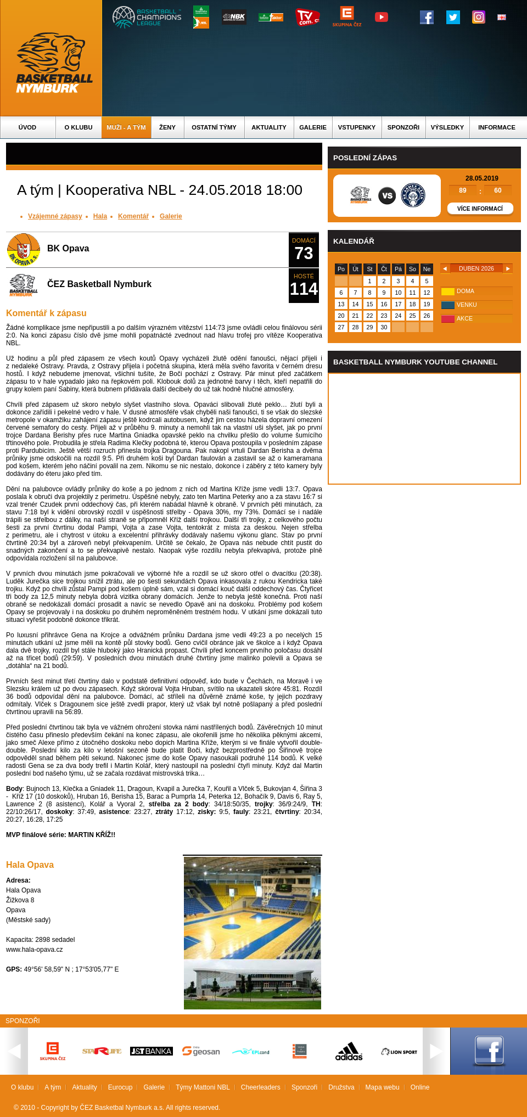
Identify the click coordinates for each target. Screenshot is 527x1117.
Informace (496, 127)
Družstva (341, 1087)
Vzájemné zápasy (55, 216)
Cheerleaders (261, 1087)
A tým (52, 1087)
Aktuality (268, 127)
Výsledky (447, 127)
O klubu (79, 127)
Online (420, 1087)
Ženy (167, 127)
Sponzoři (403, 127)
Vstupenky (356, 127)
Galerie (313, 127)
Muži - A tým (125, 127)
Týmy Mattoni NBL (203, 1087)
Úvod (27, 127)
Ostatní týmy (214, 127)
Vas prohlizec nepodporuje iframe (424, 429)
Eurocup (120, 1087)
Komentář (133, 216)
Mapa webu (383, 1087)
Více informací (480, 209)
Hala (100, 216)
